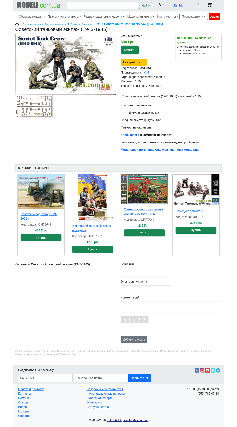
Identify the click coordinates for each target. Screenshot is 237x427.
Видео (22, 406)
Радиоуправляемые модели (103, 16)
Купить (130, 50)
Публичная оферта (99, 398)
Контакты (24, 393)
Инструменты (166, 16)
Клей (124, 134)
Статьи (23, 402)
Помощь (24, 398)
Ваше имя (127, 264)
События (24, 415)
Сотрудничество (97, 406)
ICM (98, 24)
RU (181, 5)
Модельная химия (139, 16)
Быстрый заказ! (133, 62)
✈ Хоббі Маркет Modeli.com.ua (127, 420)
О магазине (94, 402)
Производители (192, 16)
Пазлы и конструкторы (63, 16)
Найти (146, 5)
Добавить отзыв (134, 339)
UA (175, 5)
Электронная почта (134, 281)
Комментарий (130, 297)
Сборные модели (31, 16)
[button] (161, 4)
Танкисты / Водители (81, 24)
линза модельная (187, 149)
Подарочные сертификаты (104, 389)
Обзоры (23, 411)
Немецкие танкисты (189, 211)
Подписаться (139, 378)
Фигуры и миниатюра (55, 24)
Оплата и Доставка (31, 389)
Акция (214, 16)
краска (134, 134)
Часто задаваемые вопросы (105, 393)
